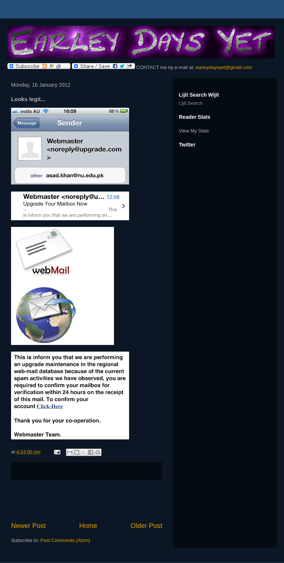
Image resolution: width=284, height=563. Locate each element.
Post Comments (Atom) (65, 540)
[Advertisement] (87, 501)
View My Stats (194, 131)
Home (88, 525)
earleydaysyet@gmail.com (224, 67)
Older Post (146, 525)
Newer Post (28, 525)
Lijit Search (190, 103)
